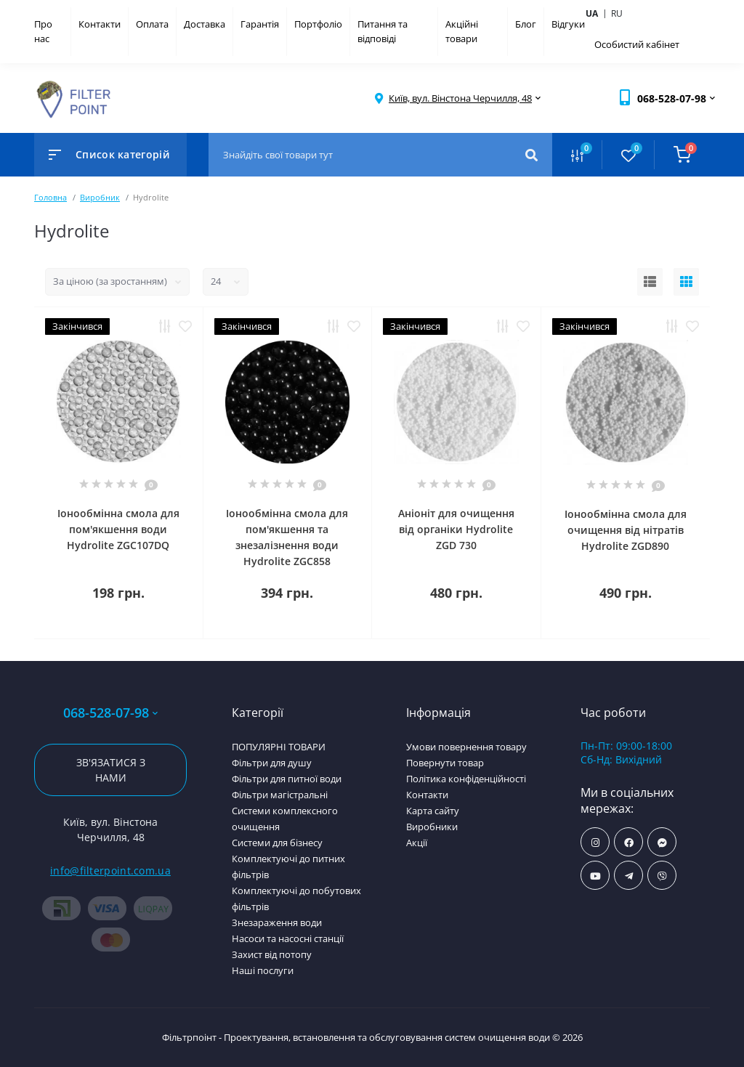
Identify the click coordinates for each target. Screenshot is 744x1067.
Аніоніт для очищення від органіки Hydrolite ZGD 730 (456, 529)
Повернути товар (445, 762)
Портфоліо (318, 24)
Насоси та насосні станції (288, 938)
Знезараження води (277, 922)
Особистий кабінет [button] (636, 44)
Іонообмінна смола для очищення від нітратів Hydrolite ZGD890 (626, 530)
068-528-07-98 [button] (110, 713)
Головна (50, 197)
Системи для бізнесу (277, 842)
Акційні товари (461, 31)
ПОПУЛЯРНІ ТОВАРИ (279, 746)
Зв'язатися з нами (110, 769)
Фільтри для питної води (286, 778)
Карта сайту (432, 810)
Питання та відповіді (382, 31)
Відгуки (568, 24)
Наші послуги (263, 970)
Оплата (152, 24)
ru (617, 13)
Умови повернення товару (466, 746)
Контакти (99, 24)
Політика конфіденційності (466, 778)
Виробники (432, 826)
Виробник (100, 197)
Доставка (204, 24)
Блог (525, 24)
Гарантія (259, 24)
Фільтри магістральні (280, 794)
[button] (460, 98)
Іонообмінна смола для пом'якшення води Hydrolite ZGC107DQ (118, 529)
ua (598, 13)
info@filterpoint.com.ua (110, 870)
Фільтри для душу (272, 762)
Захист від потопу (272, 954)
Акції (416, 842)
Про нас (43, 31)
